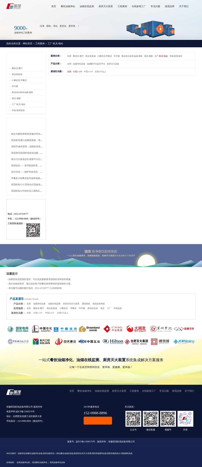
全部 (69, 56)
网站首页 (27, 43)
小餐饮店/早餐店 (19, 80)
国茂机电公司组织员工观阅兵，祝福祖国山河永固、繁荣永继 (41, 191)
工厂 (109, 308)
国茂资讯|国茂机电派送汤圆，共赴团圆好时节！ (34, 153)
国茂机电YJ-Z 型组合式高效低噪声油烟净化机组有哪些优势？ (41, 184)
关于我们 (184, 6)
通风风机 (86, 303)
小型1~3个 (77, 71)
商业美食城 (17, 74)
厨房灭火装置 (106, 6)
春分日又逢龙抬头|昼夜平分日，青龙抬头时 (32, 159)
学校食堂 (118, 308)
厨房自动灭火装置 (71, 303)
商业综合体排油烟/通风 (22, 92)
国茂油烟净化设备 (57, 462)
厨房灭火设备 (113, 64)
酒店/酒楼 (16, 98)
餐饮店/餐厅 (17, 68)
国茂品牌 (169, 6)
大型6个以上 (100, 71)
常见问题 (155, 6)
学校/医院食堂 (18, 110)
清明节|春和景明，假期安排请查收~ (28, 146)
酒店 (102, 308)
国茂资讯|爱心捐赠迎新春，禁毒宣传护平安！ (33, 140)
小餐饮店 (63, 308)
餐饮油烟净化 (68, 6)
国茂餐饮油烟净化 (39, 462)
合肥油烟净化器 (23, 462)
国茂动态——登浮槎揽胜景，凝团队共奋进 (32, 165)
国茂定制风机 (99, 303)
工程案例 (122, 6)
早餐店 (73, 308)
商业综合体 (93, 308)
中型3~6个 (88, 71)
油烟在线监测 (87, 6)
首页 (53, 6)
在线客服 (98, 420)
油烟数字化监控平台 (96, 64)
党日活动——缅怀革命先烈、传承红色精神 (32, 172)
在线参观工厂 (139, 6)
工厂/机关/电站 (55, 43)
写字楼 (15, 86)
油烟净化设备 (79, 64)
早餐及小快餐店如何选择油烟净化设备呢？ (32, 178)
